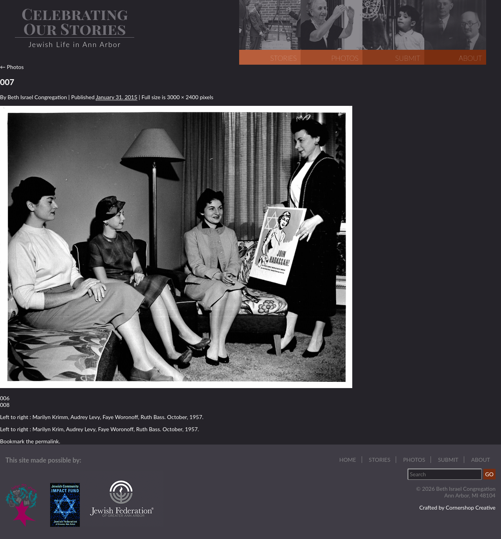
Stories (379, 459)
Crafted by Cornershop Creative (457, 507)
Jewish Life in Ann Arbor (75, 44)
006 (4, 398)
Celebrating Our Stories (75, 21)
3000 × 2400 (182, 97)
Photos (12, 67)
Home (347, 459)
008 (4, 404)
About (480, 459)
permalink (47, 441)
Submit (448, 459)
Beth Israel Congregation (37, 97)
